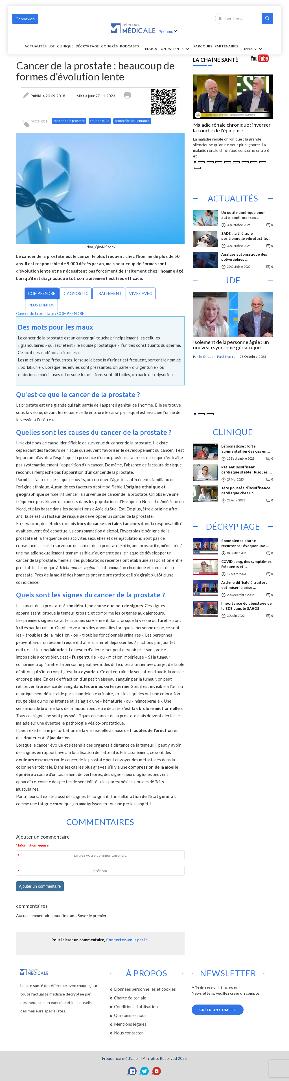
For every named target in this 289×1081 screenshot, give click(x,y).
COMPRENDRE (41, 293)
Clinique (65, 46)
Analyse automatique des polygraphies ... (244, 256)
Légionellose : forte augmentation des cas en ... (245, 448)
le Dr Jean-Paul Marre (217, 356)
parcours (202, 46)
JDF (52, 46)
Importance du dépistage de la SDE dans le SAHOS (246, 605)
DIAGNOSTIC (75, 293)
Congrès (109, 46)
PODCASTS (129, 46)
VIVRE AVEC (140, 293)
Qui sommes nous (130, 1015)
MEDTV (254, 49)
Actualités (36, 46)
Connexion (25, 18)
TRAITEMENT (109, 293)
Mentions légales (130, 1024)
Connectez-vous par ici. (127, 940)
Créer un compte (217, 1010)
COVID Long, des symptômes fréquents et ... (246, 564)
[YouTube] (156, 1071)
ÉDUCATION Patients (168, 49)
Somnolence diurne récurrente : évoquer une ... (245, 543)
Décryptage (87, 46)
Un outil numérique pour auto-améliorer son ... (243, 215)
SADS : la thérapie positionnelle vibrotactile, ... (246, 235)
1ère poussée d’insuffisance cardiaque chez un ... (245, 490)
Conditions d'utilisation (136, 1006)
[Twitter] (144, 1071)
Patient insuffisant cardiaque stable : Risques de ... (247, 471)
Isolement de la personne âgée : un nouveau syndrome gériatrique (231, 345)
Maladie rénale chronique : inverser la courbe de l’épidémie (232, 127)
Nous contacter (128, 1032)
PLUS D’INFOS (41, 304)
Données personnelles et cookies (145, 989)
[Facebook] (132, 1071)
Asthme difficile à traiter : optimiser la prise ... (244, 584)
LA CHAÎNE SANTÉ (215, 60)
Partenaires (226, 46)
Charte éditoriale (130, 997)
